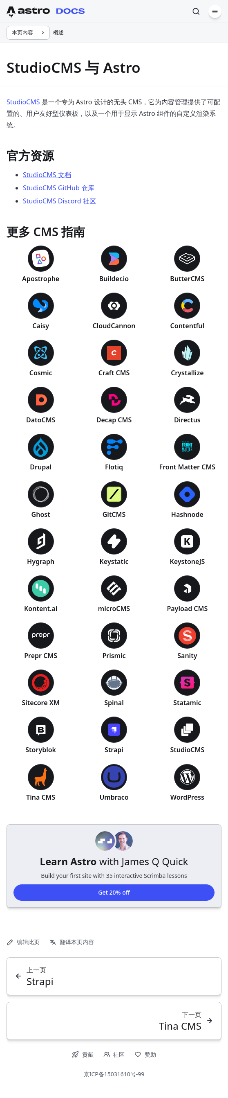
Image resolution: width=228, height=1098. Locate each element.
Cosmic (40, 372)
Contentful (187, 325)
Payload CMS (187, 608)
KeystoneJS (187, 561)
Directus (187, 419)
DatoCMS (40, 419)
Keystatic (114, 561)
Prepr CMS (40, 655)
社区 (114, 1054)
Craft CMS (114, 372)
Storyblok (40, 749)
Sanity (187, 655)
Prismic (113, 655)
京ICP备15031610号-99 (114, 1074)
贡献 (83, 1054)
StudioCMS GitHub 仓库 (58, 187)
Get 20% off (114, 892)
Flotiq (114, 466)
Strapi (114, 749)
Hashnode (187, 514)
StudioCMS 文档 (47, 174)
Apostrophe (40, 278)
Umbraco (113, 797)
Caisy (40, 325)
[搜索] (196, 11)
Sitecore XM (41, 702)
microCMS (114, 608)
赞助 (145, 1054)
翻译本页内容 (71, 942)
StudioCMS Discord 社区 (59, 200)
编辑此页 (23, 942)
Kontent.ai (40, 608)
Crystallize (187, 372)
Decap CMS (114, 419)
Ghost (40, 514)
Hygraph (40, 561)
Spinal (113, 702)
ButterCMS (187, 278)
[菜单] (214, 11)
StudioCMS (23, 101)
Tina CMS (40, 797)
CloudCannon (114, 325)
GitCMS (114, 514)
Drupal (40, 466)
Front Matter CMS (187, 466)
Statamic (187, 702)
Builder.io (114, 278)
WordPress (187, 797)
